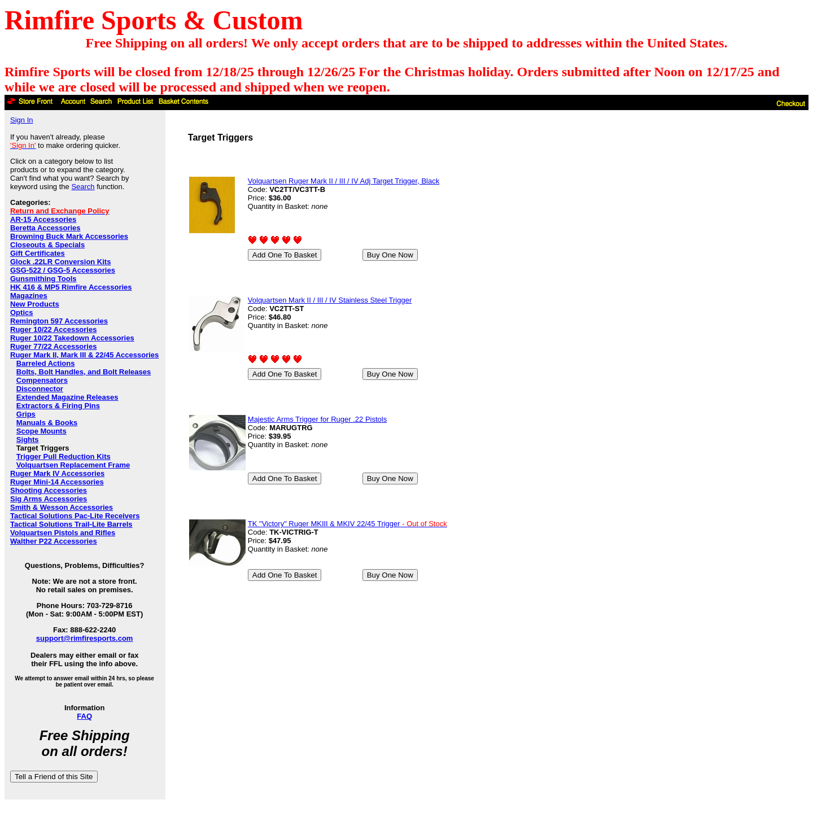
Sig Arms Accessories (48, 499)
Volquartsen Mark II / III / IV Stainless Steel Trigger (330, 300)
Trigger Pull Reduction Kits (63, 456)
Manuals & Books (46, 422)
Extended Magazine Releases (67, 397)
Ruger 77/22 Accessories (53, 346)
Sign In (21, 120)
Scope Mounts (41, 431)
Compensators (42, 380)
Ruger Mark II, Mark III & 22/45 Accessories (84, 355)
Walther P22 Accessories (53, 541)
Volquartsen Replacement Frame (73, 465)
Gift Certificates (37, 253)
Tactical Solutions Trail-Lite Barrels (71, 524)
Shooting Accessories (48, 490)
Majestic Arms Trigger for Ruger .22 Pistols (317, 419)
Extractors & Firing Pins (58, 405)
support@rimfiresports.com (84, 638)
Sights (27, 439)
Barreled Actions (45, 363)
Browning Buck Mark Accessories (69, 236)
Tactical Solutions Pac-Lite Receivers (75, 516)
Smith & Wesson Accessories (61, 507)
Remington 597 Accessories (59, 321)
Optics (21, 312)
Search (82, 186)
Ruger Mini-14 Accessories (57, 482)
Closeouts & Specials (47, 245)
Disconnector (39, 388)
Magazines (28, 295)
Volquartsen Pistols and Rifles (62, 532)
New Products (34, 304)
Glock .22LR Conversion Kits (60, 261)
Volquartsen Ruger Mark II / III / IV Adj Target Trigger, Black (343, 181)
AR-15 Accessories (43, 219)
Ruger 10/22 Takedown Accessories (72, 338)
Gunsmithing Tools (43, 278)
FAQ (84, 716)
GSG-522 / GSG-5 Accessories (62, 270)
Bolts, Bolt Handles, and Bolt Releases (83, 372)
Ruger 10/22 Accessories (53, 329)
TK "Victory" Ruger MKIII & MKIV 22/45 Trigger (347, 523)
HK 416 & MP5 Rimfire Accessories (71, 287)
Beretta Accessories (45, 228)
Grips (26, 414)
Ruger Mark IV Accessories (57, 473)
